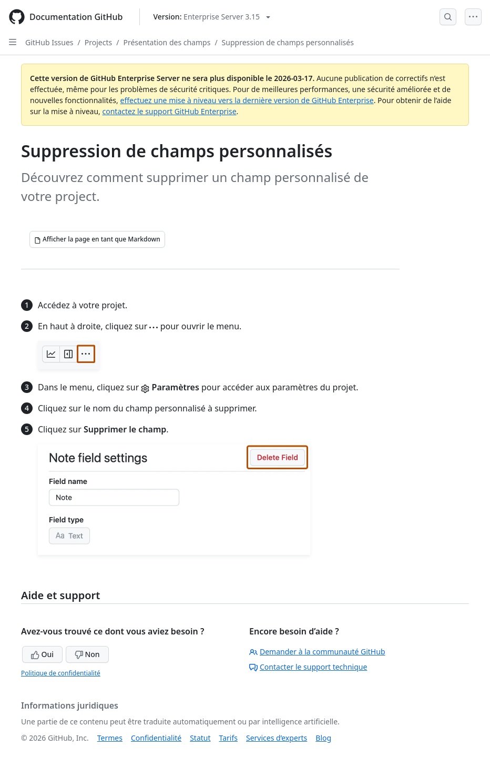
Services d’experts (276, 738)
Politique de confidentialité (60, 673)
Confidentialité (156, 738)
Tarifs (228, 738)
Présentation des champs (166, 42)
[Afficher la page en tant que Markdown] (97, 239)
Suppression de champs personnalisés (288, 42)
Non (87, 654)
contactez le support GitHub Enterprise (170, 111)
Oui (42, 654)
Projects (98, 42)
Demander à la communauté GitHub (317, 652)
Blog (323, 738)
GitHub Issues (49, 42)
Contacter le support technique (308, 667)
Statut (200, 738)
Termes (109, 738)
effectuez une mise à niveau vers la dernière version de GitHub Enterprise (246, 100)
